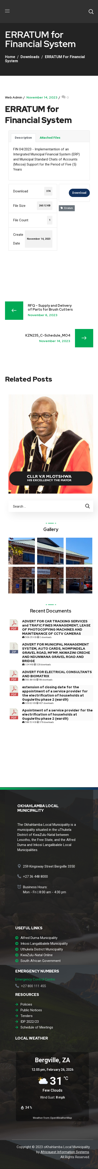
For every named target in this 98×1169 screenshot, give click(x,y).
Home (10, 57)
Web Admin (13, 97)
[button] (91, 11)
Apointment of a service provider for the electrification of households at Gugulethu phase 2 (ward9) (57, 714)
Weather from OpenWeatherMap (52, 1117)
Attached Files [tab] (50, 137)
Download (79, 192)
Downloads (30, 57)
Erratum (67, 208)
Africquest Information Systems (65, 1152)
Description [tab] (23, 137)
